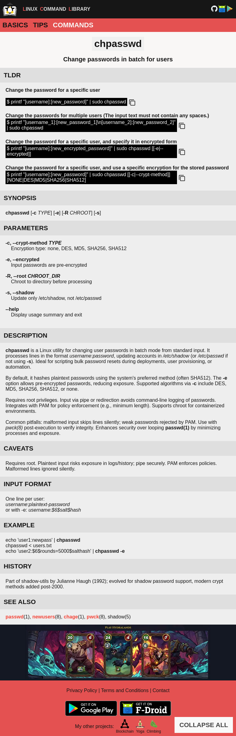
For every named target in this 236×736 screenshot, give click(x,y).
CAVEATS (18, 448)
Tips (40, 25)
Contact (161, 690)
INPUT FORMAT (28, 483)
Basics (15, 25)
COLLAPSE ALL (203, 724)
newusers (43, 616)
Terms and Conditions (125, 690)
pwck (93, 616)
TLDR (12, 75)
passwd (15, 616)
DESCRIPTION (25, 335)
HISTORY (18, 566)
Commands (73, 25)
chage (71, 616)
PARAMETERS (26, 227)
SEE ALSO (20, 601)
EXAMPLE (19, 525)
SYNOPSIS (20, 197)
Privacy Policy (81, 690)
